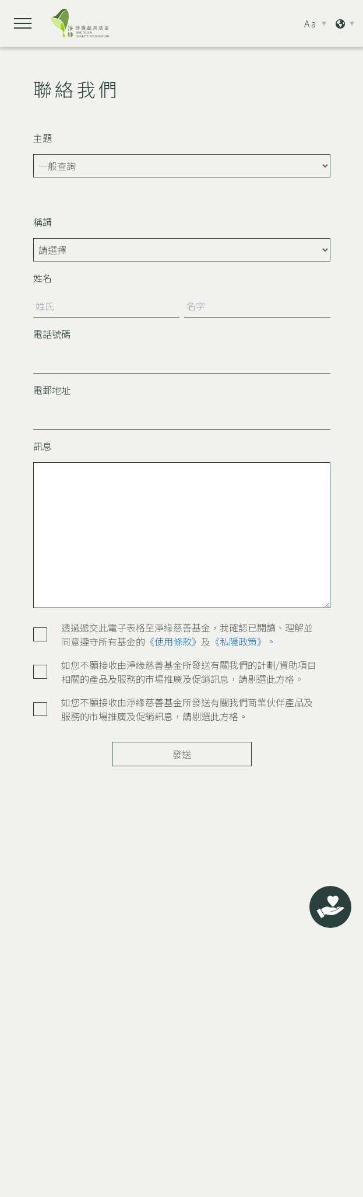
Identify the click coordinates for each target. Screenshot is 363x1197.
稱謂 (42, 222)
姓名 (42, 278)
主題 (42, 138)
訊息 (42, 446)
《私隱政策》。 (243, 641)
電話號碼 (52, 334)
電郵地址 (52, 390)
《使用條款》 (173, 641)
